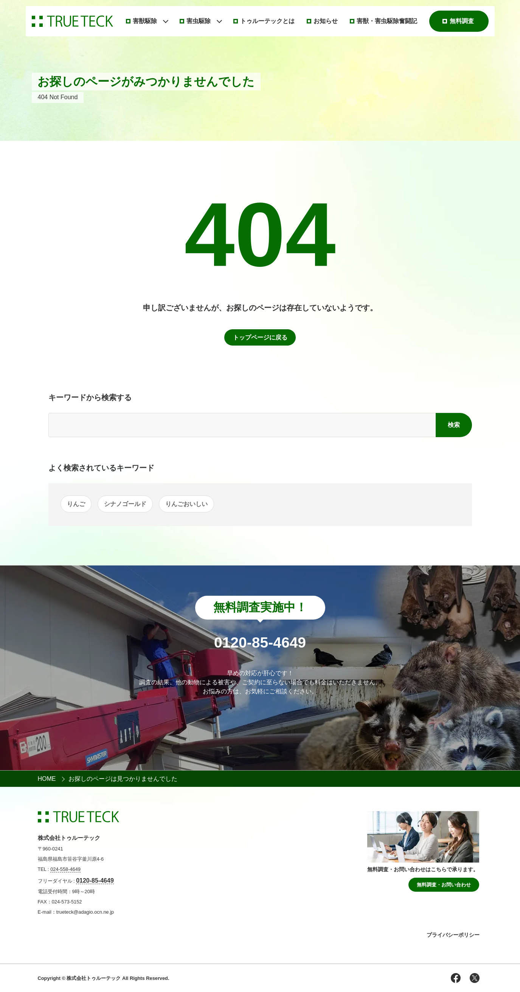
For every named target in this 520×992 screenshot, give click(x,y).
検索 (454, 425)
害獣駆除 (145, 21)
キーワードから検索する (90, 397)
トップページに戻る (260, 337)
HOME (47, 779)
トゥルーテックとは (267, 21)
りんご (76, 504)
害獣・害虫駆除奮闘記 (387, 21)
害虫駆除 (198, 21)
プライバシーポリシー (453, 935)
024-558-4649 (65, 869)
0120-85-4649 (95, 880)
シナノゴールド (125, 504)
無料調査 (462, 21)
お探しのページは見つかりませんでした (122, 779)
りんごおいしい (186, 504)
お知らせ (326, 21)
